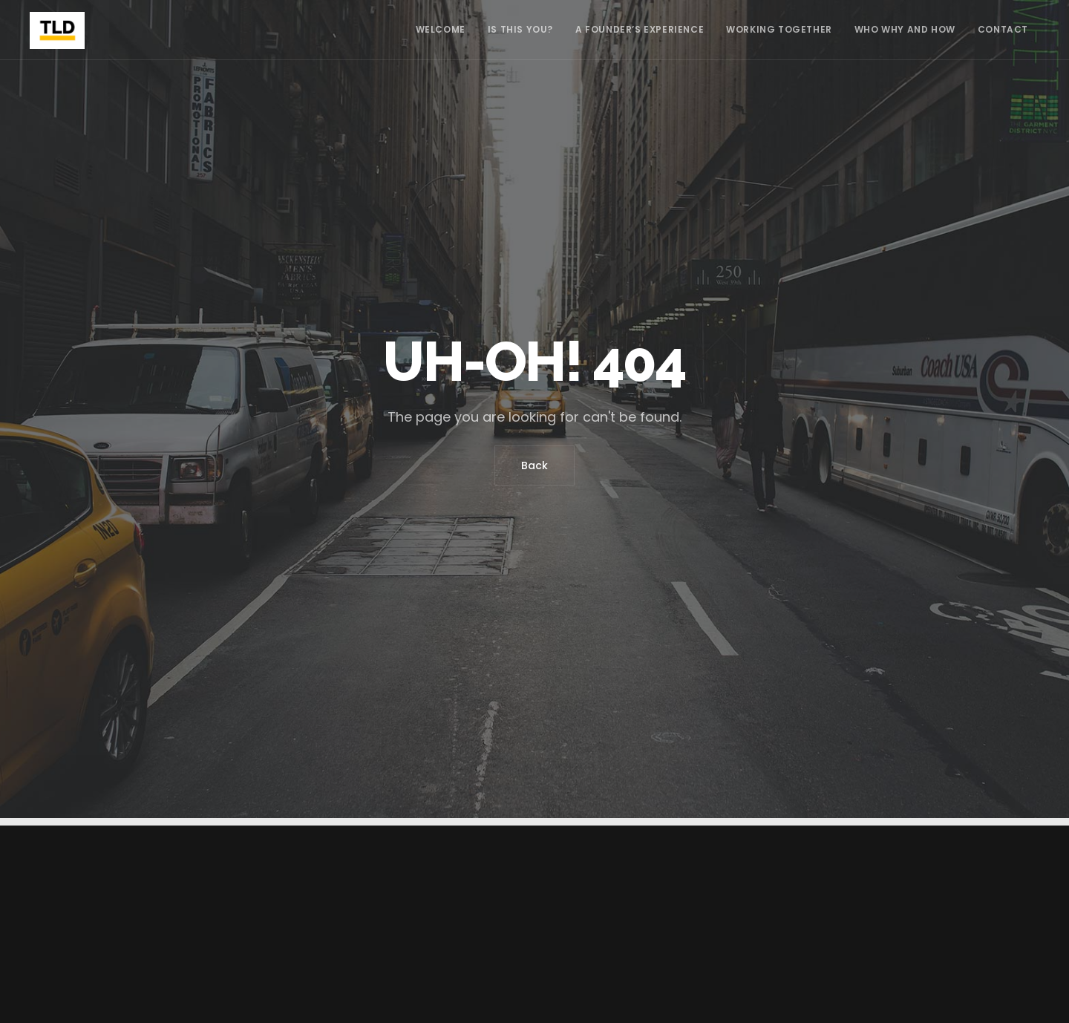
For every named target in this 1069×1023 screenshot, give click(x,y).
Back (534, 465)
